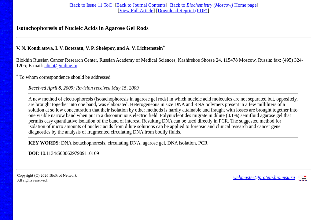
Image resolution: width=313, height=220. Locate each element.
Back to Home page (213, 5)
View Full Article (136, 10)
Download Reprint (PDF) (183, 10)
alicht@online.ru (60, 65)
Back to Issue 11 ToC (91, 5)
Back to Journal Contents (141, 5)
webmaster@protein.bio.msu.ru (264, 177)
